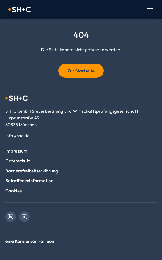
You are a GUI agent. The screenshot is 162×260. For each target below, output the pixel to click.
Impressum (16, 151)
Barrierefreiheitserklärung (31, 171)
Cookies (13, 190)
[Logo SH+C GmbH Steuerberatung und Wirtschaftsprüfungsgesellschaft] (19, 9)
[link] (10, 216)
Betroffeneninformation (29, 180)
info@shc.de (17, 135)
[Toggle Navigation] (150, 10)
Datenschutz (17, 160)
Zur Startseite (81, 70)
